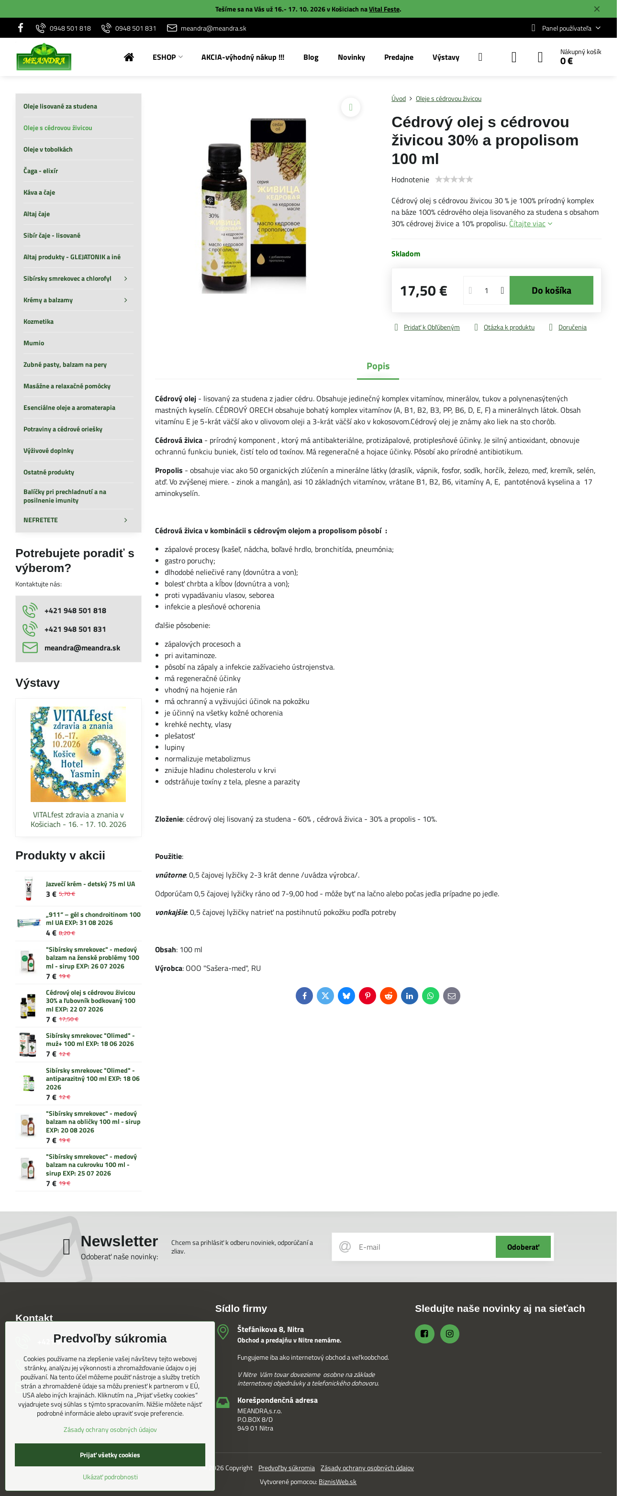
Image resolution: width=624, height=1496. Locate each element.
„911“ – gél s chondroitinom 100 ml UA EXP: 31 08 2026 (93, 918)
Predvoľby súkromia (286, 1468)
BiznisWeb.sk (338, 1481)
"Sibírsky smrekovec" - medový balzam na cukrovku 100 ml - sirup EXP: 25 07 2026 (91, 1164)
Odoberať (523, 1247)
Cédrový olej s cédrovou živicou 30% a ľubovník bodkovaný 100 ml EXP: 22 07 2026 (90, 1000)
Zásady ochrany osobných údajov (367, 1468)
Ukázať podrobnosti (110, 1476)
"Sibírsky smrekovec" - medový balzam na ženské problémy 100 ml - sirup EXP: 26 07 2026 (92, 957)
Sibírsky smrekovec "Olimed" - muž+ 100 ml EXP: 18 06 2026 (90, 1039)
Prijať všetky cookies (110, 1455)
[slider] (454, 179)
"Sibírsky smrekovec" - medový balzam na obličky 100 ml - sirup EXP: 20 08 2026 (93, 1121)
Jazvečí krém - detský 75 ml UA (90, 884)
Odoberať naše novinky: (119, 1256)
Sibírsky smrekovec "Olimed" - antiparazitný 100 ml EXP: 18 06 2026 (93, 1078)
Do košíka (551, 290)
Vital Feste (384, 9)
